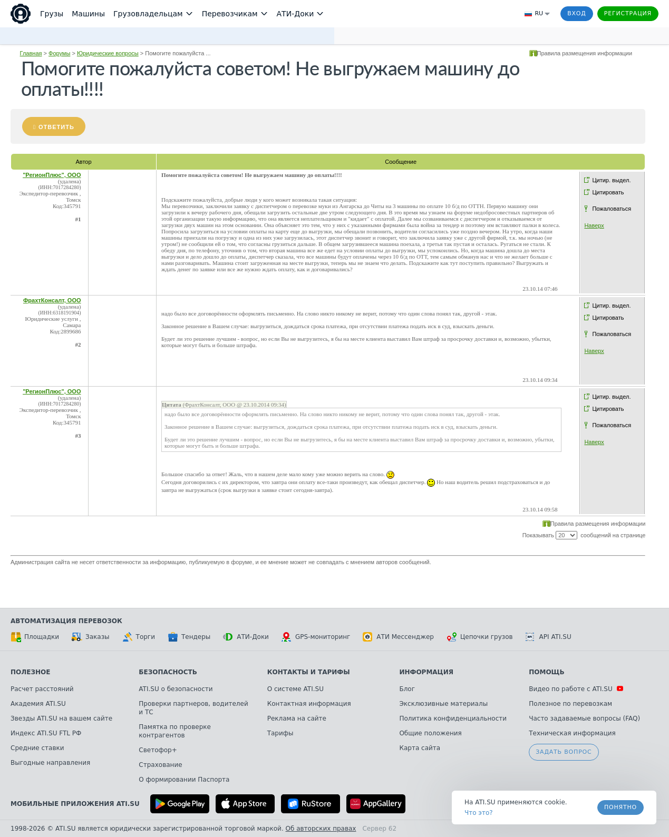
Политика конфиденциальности (453, 718)
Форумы (59, 53)
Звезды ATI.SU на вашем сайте (61, 718)
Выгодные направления (50, 762)
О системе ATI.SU (295, 689)
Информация (426, 672)
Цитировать (608, 192)
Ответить (56, 127)
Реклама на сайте (296, 718)
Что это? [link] (478, 812)
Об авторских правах (321, 828)
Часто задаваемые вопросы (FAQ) (584, 718)
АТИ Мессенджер (398, 637)
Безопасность (168, 672)
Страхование (160, 765)
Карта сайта (419, 748)
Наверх (594, 225)
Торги (138, 637)
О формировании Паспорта (184, 779)
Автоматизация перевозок (66, 621)
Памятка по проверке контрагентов (175, 731)
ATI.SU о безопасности (175, 689)
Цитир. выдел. (611, 180)
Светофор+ (158, 750)
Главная (31, 53)
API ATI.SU (548, 637)
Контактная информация (309, 703)
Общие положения (430, 733)
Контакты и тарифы (308, 672)
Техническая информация (572, 733)
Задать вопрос (564, 752)
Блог (407, 689)
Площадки (35, 637)
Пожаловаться (611, 208)
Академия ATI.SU (38, 703)
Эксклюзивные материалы (443, 703)
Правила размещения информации (585, 53)
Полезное (30, 672)
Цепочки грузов (480, 637)
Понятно (620, 807)
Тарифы (280, 733)
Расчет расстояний (42, 689)
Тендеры (189, 637)
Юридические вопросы (108, 53)
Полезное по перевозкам (570, 703)
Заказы (91, 637)
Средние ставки (37, 748)
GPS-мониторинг (316, 637)
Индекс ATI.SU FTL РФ (46, 733)
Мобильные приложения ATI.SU (75, 804)
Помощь (546, 672)
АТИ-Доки (246, 637)
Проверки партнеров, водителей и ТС (193, 708)
